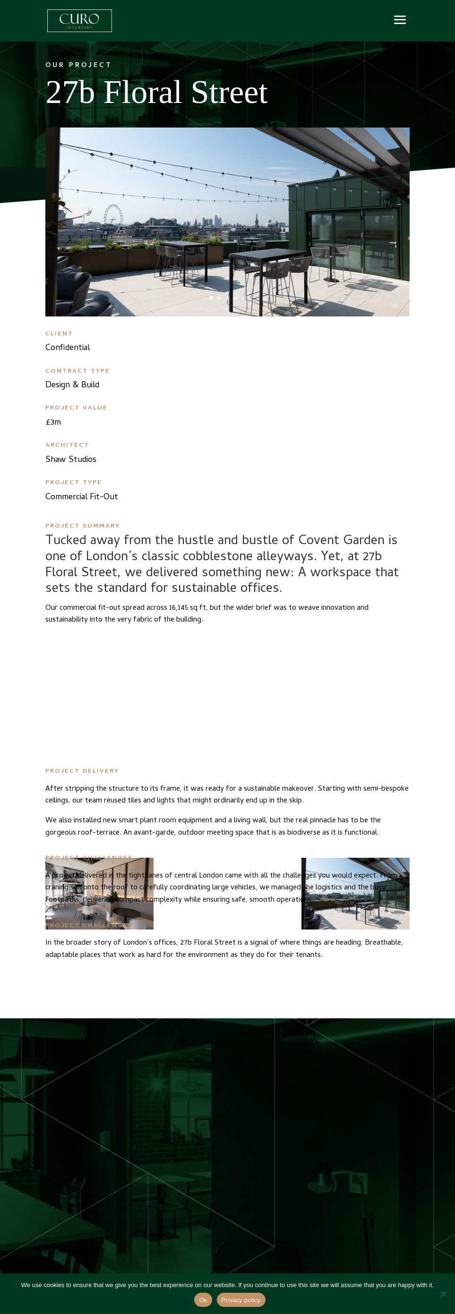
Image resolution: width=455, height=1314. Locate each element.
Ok (203, 1300)
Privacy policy (241, 1300)
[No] (443, 1293)
